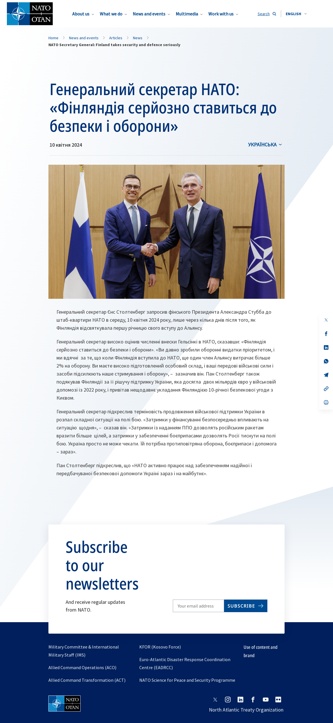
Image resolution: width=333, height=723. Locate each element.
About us (80, 14)
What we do (111, 14)
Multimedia (187, 14)
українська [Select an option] (262, 144)
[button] (296, 13)
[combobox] (296, 13)
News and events (149, 14)
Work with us (221, 14)
